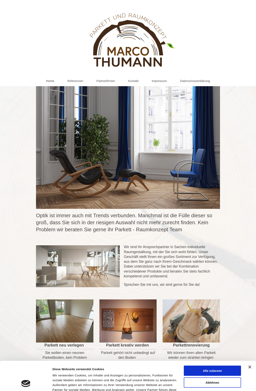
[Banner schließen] (249, 339)
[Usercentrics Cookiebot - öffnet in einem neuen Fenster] (25, 383)
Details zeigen (62, 383)
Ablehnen (212, 355)
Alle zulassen (212, 343)
